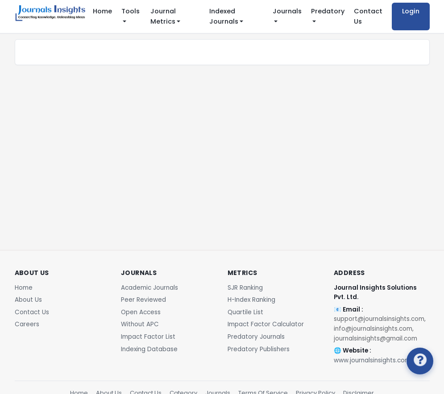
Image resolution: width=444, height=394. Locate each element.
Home (102, 11)
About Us (28, 300)
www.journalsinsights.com (372, 360)
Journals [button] (287, 11)
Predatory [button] (327, 11)
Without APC (140, 324)
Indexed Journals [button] (223, 16)
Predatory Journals (256, 336)
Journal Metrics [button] (163, 16)
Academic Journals (149, 287)
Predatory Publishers (259, 349)
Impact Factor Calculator (266, 324)
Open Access (141, 312)
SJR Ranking (245, 287)
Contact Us (368, 16)
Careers (27, 324)
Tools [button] (130, 11)
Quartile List (245, 312)
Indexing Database (149, 349)
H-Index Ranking (251, 300)
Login (410, 11)
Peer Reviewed (143, 300)
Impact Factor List (148, 336)
